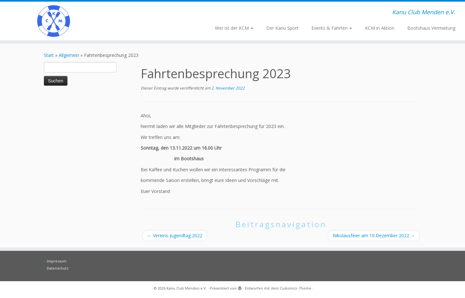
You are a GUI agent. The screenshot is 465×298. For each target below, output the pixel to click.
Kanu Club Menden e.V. (187, 288)
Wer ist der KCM (234, 28)
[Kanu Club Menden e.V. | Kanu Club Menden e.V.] (53, 21)
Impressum (56, 261)
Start (49, 55)
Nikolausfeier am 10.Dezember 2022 (374, 235)
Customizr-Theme (295, 288)
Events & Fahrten (331, 28)
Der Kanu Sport (282, 28)
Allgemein (69, 55)
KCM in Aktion (379, 28)
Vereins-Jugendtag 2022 (174, 235)
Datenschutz (57, 268)
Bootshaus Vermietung (431, 28)
